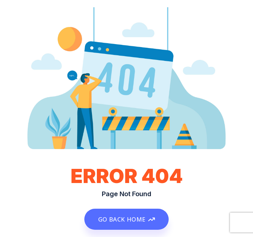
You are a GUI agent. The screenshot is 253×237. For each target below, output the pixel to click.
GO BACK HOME (126, 219)
